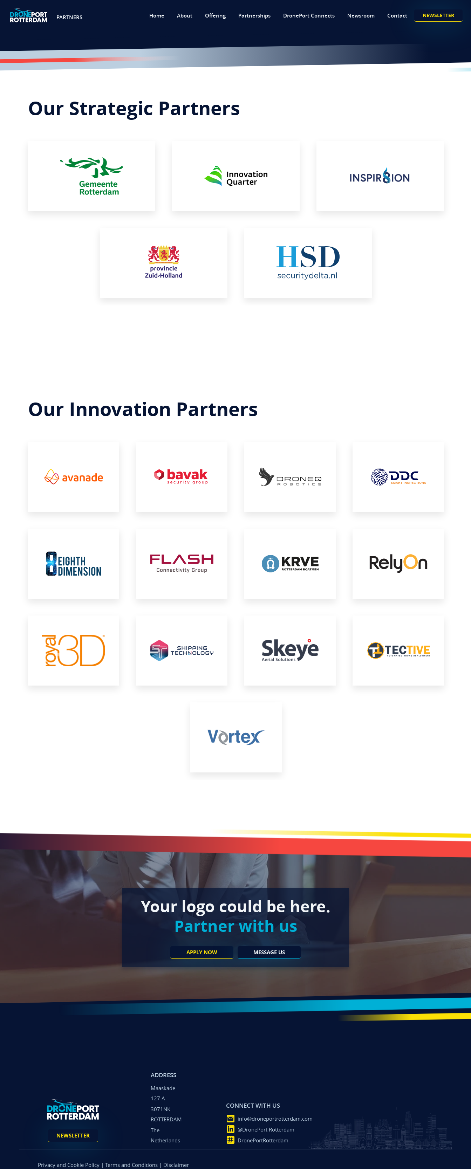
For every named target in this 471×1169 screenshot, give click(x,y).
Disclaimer (176, 1165)
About (184, 15)
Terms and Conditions (131, 1165)
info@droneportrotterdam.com (274, 1118)
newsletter (438, 15)
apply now (201, 952)
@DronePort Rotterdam (265, 1129)
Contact (397, 15)
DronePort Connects (309, 15)
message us (269, 952)
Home (156, 15)
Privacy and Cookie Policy (69, 1165)
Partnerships (254, 15)
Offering (215, 15)
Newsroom (361, 15)
